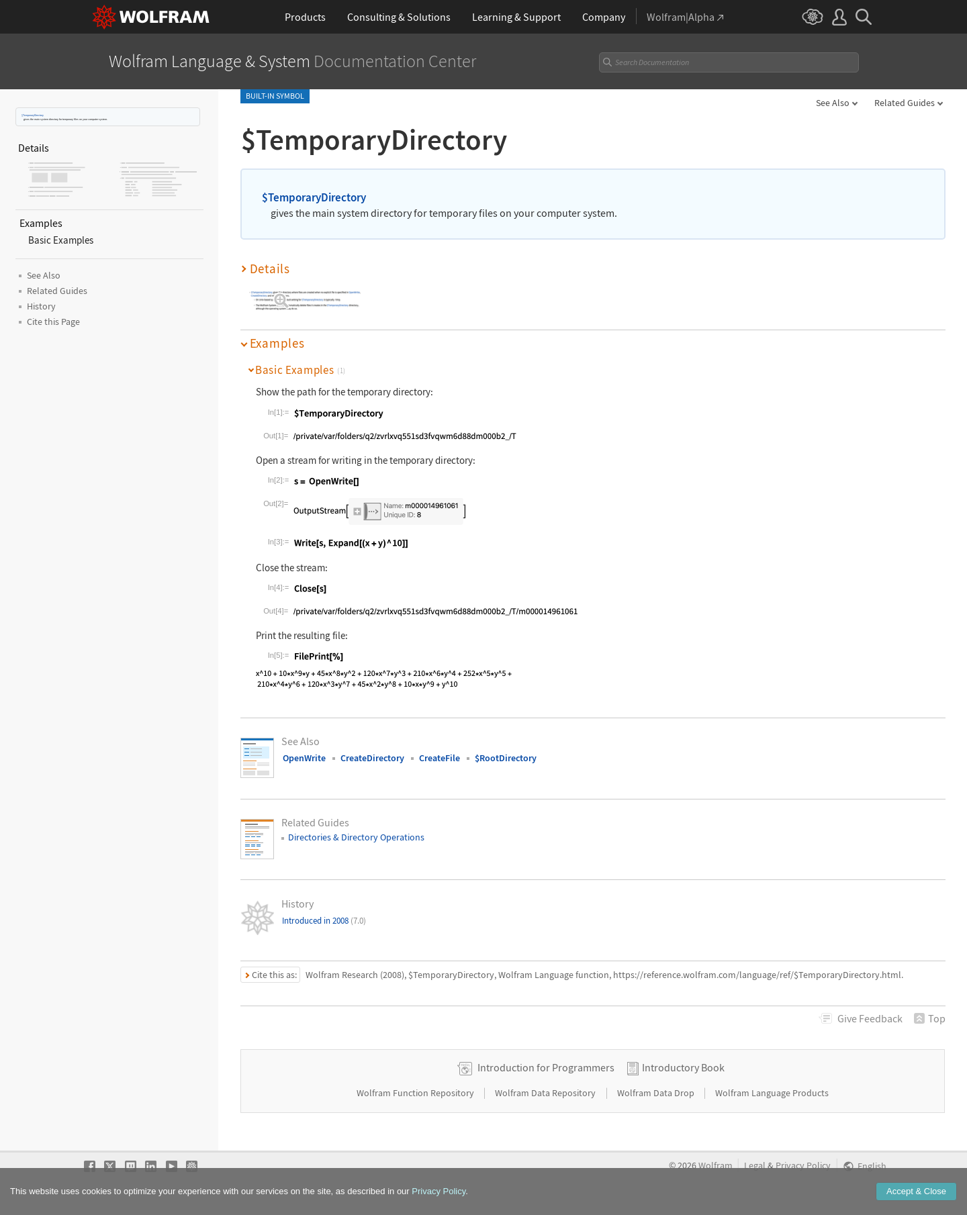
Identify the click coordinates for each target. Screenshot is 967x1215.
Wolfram (715, 1165)
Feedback (870, 1018)
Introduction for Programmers (545, 1067)
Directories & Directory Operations (356, 837)
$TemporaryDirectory (32, 115)
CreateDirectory (372, 758)
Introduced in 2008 (324, 920)
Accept (916, 1201)
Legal (755, 1165)
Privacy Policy (803, 1165)
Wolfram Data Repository (546, 1093)
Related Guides (904, 103)
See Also (832, 103)
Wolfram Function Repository (416, 1093)
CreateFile (439, 758)
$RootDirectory (506, 758)
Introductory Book (683, 1067)
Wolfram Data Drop (656, 1093)
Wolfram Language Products (772, 1093)
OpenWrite (304, 758)
